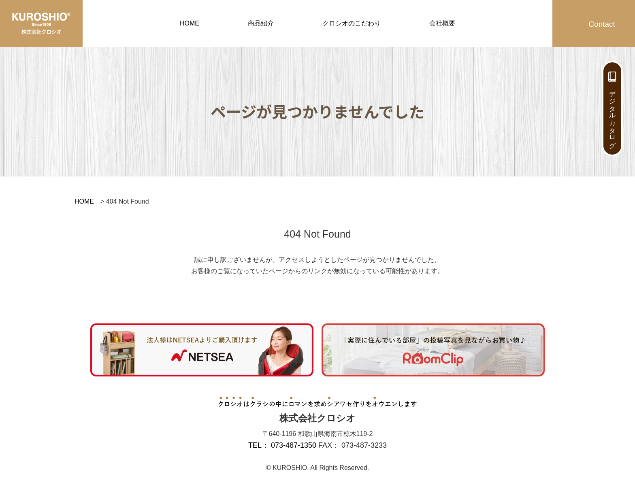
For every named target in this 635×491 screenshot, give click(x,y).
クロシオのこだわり (351, 23)
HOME (189, 23)
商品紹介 (261, 23)
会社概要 (442, 23)
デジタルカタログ (612, 116)
